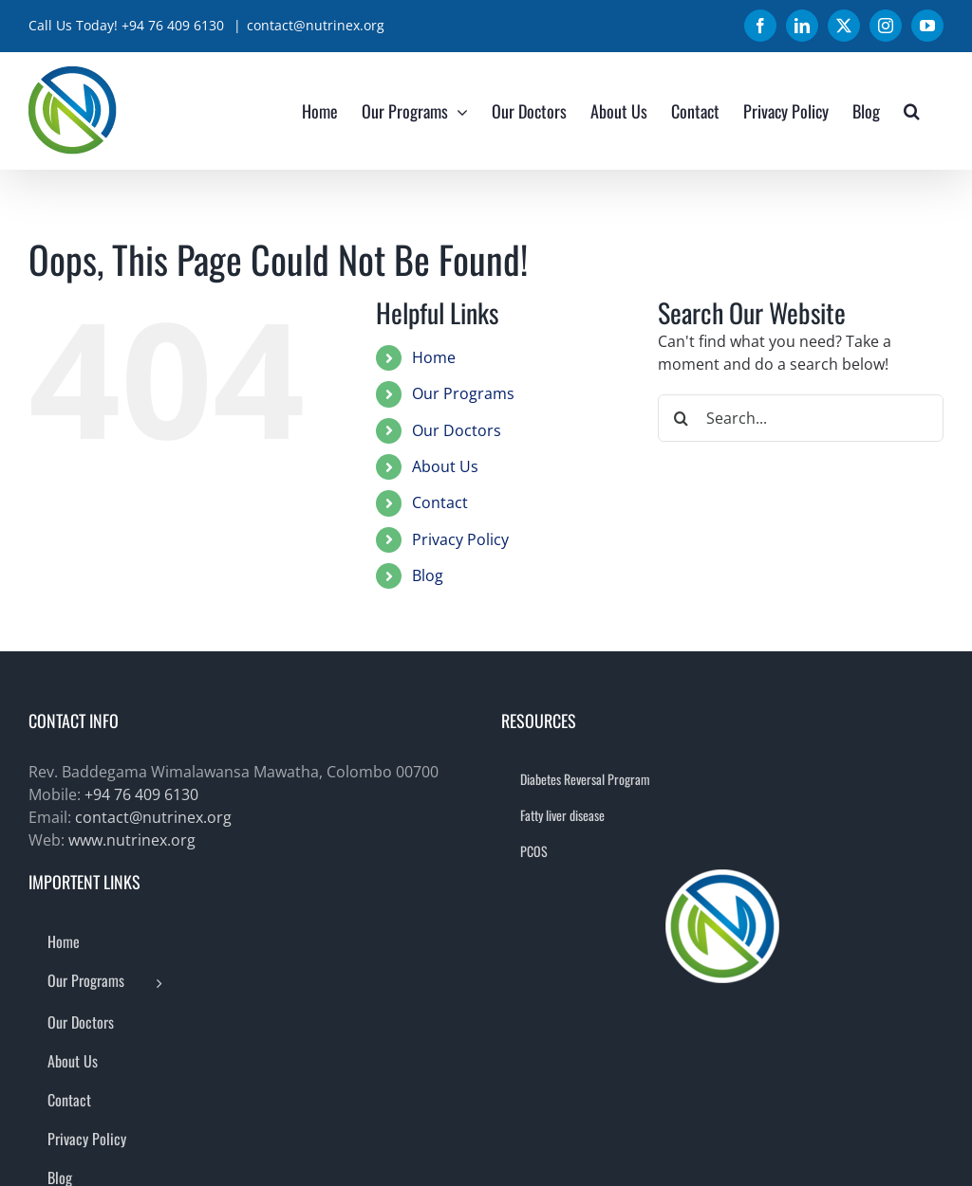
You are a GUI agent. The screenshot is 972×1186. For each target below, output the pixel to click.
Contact (440, 502)
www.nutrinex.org (132, 840)
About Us (445, 466)
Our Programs (463, 393)
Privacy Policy (460, 539)
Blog (427, 575)
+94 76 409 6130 (141, 794)
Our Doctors (456, 430)
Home (434, 357)
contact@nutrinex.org (315, 25)
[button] (912, 110)
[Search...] (801, 418)
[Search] (681, 418)
